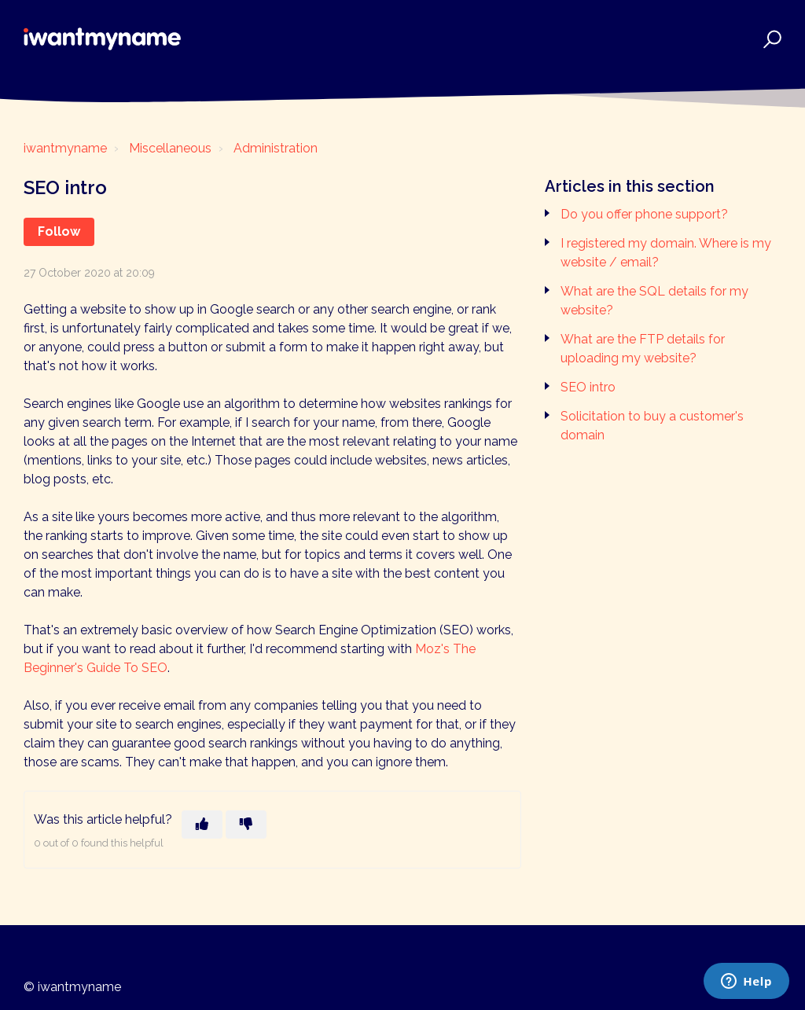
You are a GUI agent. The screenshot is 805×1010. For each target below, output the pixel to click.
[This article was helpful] (202, 824)
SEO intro (588, 387)
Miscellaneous (170, 148)
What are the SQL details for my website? (654, 301)
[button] (770, 39)
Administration (275, 148)
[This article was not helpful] (246, 824)
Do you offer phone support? (644, 214)
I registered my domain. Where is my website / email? (666, 253)
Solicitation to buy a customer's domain (652, 426)
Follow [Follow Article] (59, 231)
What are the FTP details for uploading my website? (643, 348)
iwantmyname (65, 148)
